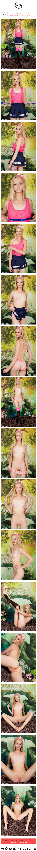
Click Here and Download (18, 841)
